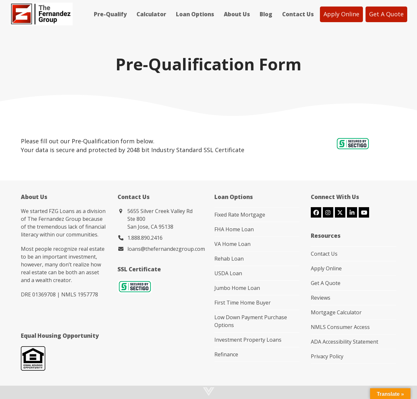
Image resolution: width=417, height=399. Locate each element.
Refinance (226, 354)
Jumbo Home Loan (237, 288)
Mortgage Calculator (336, 312)
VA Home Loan (232, 244)
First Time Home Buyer (242, 302)
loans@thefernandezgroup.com (166, 248)
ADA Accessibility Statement (344, 341)
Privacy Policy (327, 356)
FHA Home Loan (234, 229)
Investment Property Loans (247, 339)
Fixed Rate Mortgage (239, 214)
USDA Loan (228, 273)
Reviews (320, 297)
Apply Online (326, 268)
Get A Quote (325, 283)
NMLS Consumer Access (340, 327)
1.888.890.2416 (145, 237)
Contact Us (324, 253)
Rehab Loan (229, 258)
